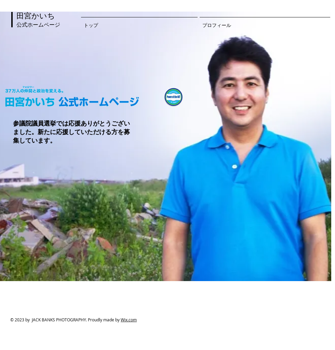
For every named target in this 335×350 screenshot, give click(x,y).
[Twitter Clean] (302, 321)
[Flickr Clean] (317, 321)
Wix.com (129, 319)
